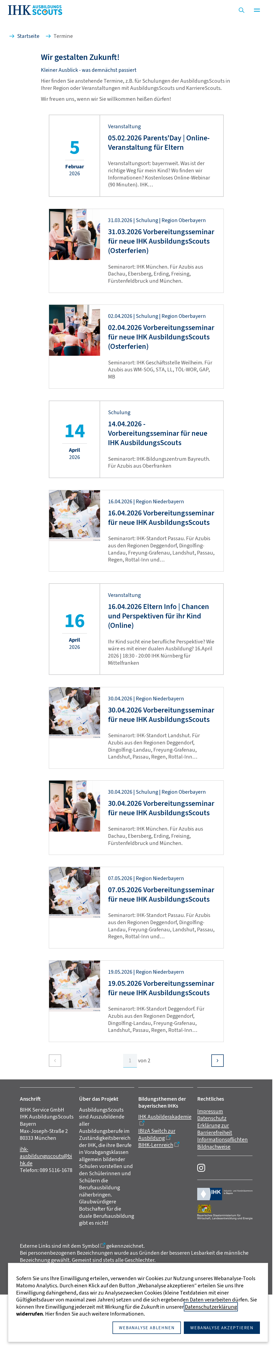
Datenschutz (211, 1178)
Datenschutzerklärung (211, 1306)
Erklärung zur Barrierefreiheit (214, 1189)
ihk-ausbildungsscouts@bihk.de (46, 1216)
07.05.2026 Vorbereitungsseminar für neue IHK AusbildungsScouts (161, 955)
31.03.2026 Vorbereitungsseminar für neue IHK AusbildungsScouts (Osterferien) (161, 301)
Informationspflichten (222, 1200)
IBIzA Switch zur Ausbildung (156, 1195)
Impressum (210, 1171)
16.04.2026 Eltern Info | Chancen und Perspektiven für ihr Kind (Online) (158, 676)
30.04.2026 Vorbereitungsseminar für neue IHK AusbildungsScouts (161, 775)
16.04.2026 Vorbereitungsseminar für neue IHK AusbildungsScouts (161, 578)
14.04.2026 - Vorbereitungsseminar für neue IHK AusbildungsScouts (157, 494)
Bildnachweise (213, 1207)
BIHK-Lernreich (155, 1205)
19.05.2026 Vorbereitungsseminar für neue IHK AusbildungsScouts (161, 1048)
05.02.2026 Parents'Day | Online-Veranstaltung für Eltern (159, 203)
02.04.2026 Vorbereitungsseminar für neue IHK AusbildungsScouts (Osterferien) (161, 397)
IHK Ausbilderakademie (165, 1177)
